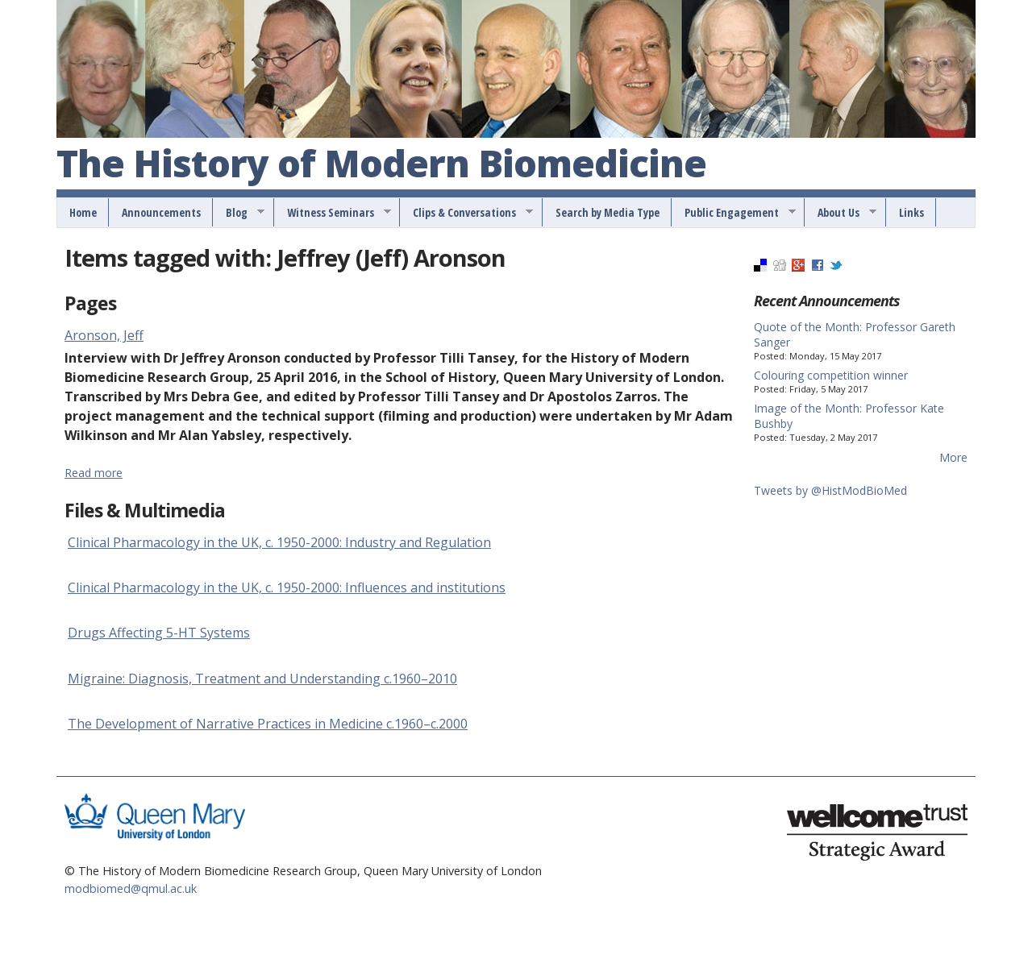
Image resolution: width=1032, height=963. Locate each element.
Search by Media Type (608, 212)
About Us (841, 213)
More (953, 457)
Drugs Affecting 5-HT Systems (159, 632)
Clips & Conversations (467, 213)
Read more (93, 472)
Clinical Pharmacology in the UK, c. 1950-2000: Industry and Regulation (279, 542)
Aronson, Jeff (104, 335)
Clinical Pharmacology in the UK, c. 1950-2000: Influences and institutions (287, 587)
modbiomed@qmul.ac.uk (130, 888)
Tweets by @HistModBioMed (830, 490)
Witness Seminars (333, 213)
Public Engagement (734, 213)
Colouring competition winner (831, 375)
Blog (239, 213)
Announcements (161, 212)
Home (83, 212)
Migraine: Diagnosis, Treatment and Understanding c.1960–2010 (262, 678)
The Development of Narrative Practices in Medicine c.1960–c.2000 (268, 724)
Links (911, 212)
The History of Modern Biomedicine (381, 164)
